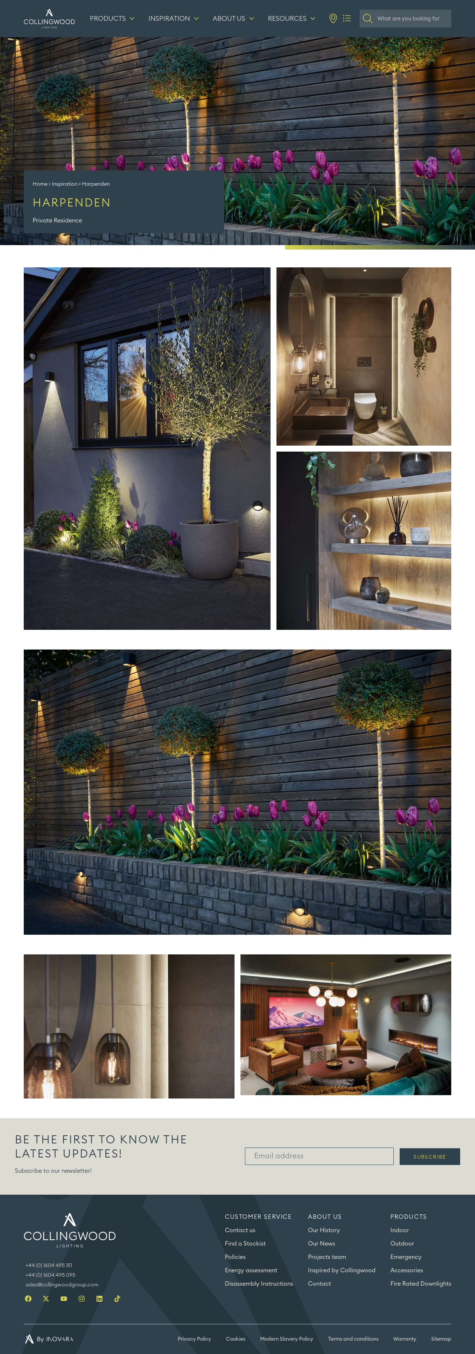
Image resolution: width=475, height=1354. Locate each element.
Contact (319, 1284)
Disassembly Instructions (259, 1284)
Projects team (327, 1257)
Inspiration (65, 184)
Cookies (235, 1339)
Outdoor (402, 1244)
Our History (324, 1230)
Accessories (406, 1270)
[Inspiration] (174, 18)
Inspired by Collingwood (342, 1270)
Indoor (399, 1230)
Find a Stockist (245, 1244)
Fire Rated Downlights (420, 1284)
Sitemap (441, 1339)
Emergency (406, 1257)
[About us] (234, 18)
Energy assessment (251, 1270)
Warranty (404, 1339)
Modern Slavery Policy (286, 1339)
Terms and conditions (353, 1339)
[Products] (113, 18)
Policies (235, 1257)
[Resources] (292, 18)
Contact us (240, 1230)
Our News (321, 1244)
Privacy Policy (194, 1339)
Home (40, 184)
